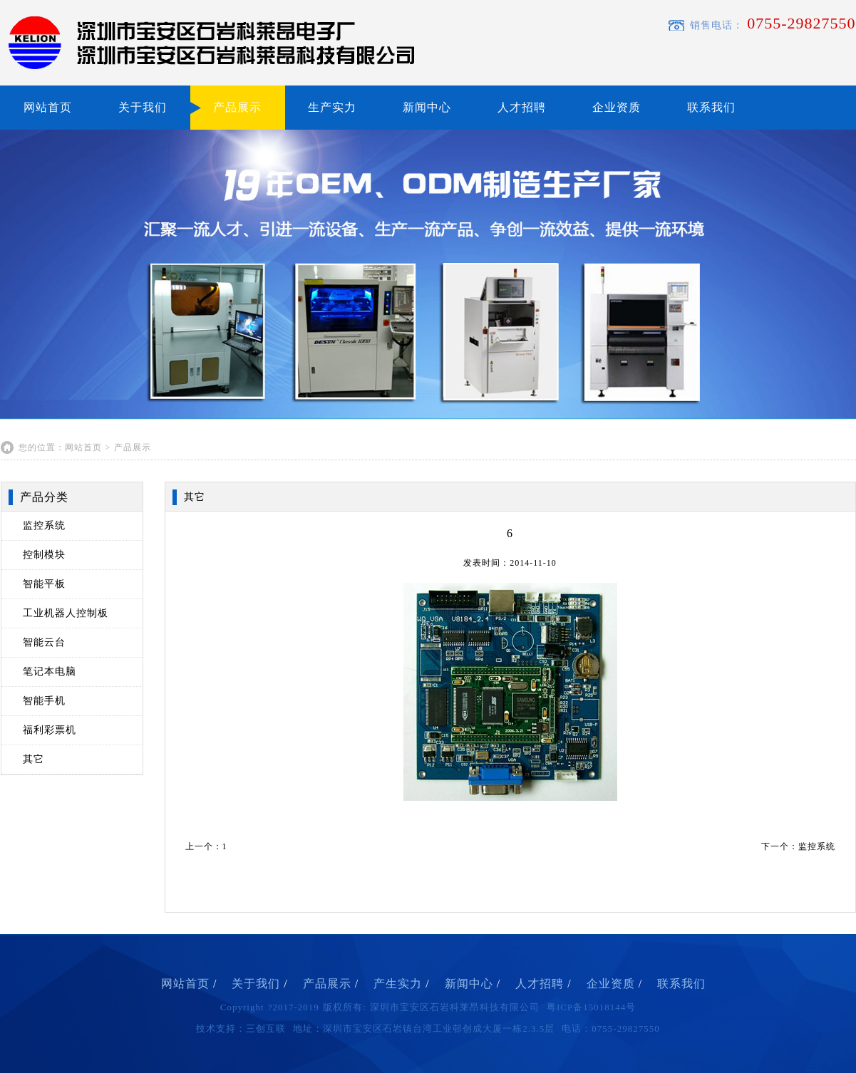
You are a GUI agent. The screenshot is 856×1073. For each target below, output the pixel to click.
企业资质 (616, 107)
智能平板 (44, 584)
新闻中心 (427, 107)
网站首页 (48, 107)
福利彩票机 (49, 730)
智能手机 (44, 700)
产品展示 (237, 107)
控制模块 (44, 554)
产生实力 (401, 984)
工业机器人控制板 (65, 613)
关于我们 (142, 107)
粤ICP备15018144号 (591, 1007)
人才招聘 (521, 107)
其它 (33, 759)
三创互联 (266, 1028)
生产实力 (332, 107)
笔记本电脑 (49, 671)
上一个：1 (206, 846)
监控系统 (44, 525)
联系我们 (711, 107)
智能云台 (44, 642)
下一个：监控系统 (798, 846)
